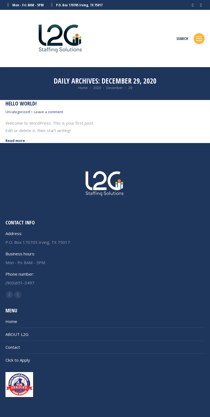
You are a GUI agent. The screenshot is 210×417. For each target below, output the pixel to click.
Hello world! (21, 103)
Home (11, 321)
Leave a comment (48, 111)
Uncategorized (17, 111)
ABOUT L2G (16, 334)
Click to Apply (17, 360)
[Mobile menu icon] (199, 38)
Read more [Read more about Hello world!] (16, 140)
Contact (12, 347)
